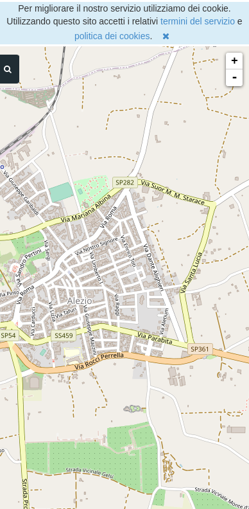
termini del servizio (197, 21)
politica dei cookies (112, 36)
